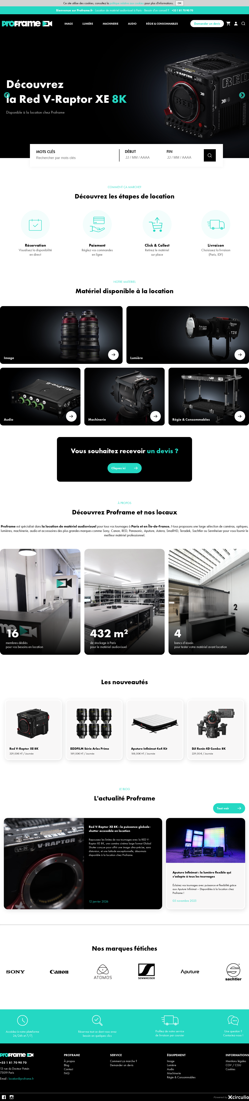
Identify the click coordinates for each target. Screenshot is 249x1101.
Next (242, 95)
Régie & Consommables (181, 1077)
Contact (68, 1069)
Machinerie (174, 1073)
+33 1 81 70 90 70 (182, 10)
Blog (66, 1065)
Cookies (230, 1069)
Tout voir (229, 808)
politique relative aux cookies (127, 3)
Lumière (171, 1065)
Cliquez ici (124, 468)
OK (179, 3)
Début (130, 151)
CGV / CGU (233, 1065)
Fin (170, 151)
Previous (6, 95)
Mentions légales (236, 1061)
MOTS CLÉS (45, 151)
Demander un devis (207, 24)
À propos (69, 1061)
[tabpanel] (33, 730)
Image (170, 1061)
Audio (170, 1069)
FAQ (66, 1073)
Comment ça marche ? (123, 1061)
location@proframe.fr (21, 1079)
